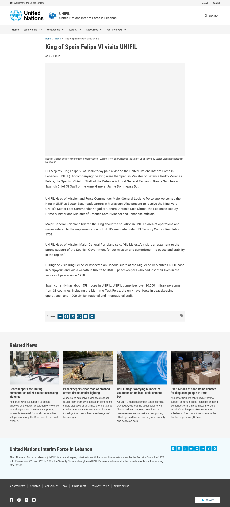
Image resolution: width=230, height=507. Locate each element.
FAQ (65, 486)
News (58, 38)
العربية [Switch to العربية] (205, 2)
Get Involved (115, 29)
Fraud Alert (79, 486)
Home (15, 29)
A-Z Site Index (17, 486)
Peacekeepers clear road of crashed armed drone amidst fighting (86, 391)
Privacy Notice (100, 486)
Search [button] (211, 16)
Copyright (51, 486)
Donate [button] (207, 500)
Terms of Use (121, 486)
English (216, 2)
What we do (54, 29)
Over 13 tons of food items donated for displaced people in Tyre (193, 391)
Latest (74, 29)
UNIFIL (65, 14)
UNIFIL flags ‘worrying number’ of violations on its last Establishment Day (139, 393)
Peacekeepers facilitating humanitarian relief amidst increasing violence (34, 393)
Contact (35, 486)
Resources (93, 29)
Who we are (31, 29)
